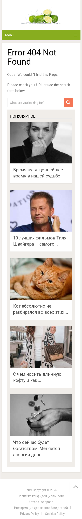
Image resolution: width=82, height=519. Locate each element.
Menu (9, 35)
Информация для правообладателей (41, 508)
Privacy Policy (29, 513)
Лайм (28, 490)
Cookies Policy (55, 513)
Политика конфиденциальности (41, 496)
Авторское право (40, 502)
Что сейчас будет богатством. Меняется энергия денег (36, 448)
